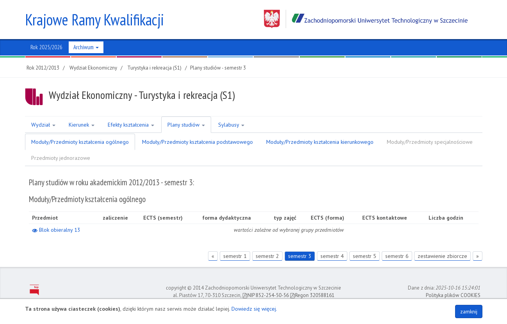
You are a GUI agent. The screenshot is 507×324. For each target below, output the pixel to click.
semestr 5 (364, 256)
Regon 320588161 (312, 295)
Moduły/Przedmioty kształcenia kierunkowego (320, 141)
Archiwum (86, 47)
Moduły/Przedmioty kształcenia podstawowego (197, 141)
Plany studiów (186, 124)
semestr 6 (397, 256)
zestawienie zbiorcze (442, 256)
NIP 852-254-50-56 (265, 295)
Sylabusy (231, 124)
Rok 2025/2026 (46, 47)
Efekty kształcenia (131, 124)
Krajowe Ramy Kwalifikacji (94, 19)
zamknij (468, 311)
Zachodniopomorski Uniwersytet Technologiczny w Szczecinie (366, 19)
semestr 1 (235, 256)
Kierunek (81, 124)
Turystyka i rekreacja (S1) (154, 67)
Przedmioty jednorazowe (60, 157)
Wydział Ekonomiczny (93, 67)
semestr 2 (267, 256)
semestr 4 (332, 256)
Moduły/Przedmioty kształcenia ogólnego (80, 141)
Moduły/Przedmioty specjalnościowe (430, 141)
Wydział (43, 124)
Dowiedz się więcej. (254, 308)
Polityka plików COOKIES (453, 295)
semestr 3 (299, 256)
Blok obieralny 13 (56, 229)
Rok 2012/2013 (43, 67)
